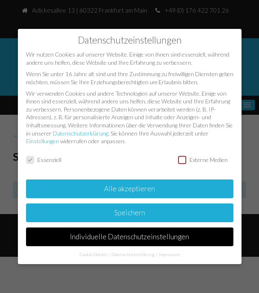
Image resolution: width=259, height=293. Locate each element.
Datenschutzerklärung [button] (133, 253)
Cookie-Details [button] (94, 253)
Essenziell (43, 159)
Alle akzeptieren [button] (129, 188)
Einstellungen (42, 140)
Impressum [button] (169, 253)
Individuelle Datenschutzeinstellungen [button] (129, 236)
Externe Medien (203, 159)
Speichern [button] (129, 212)
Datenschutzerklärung (80, 132)
